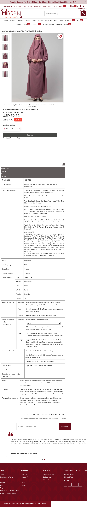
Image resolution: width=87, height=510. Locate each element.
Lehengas (20, 20)
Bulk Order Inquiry (58, 6)
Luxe (26, 24)
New (6, 20)
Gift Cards (72, 6)
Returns (3, 176)
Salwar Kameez (30, 20)
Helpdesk (3, 488)
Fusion (37, 24)
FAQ (1, 485)
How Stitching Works (6, 477)
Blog (23, 480)
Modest (18, 25)
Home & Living (48, 25)
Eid (80, 20)
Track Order (33, 6)
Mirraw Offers (68, 477)
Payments (4, 174)
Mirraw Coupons (69, 474)
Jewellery (48, 20)
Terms (23, 482)
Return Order (42, 6)
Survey (49, 6)
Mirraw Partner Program (50, 480)
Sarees (12, 20)
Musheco (27, 261)
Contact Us (25, 477)
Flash (67, 24)
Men (61, 20)
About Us (24, 474)
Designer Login (47, 477)
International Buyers (49, 474)
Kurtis (40, 20)
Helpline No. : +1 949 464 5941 (9, 490)
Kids (55, 20)
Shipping (3, 171)
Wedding (70, 20)
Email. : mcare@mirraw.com (8, 493)
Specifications (5, 168)
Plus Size (59, 25)
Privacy (24, 485)
